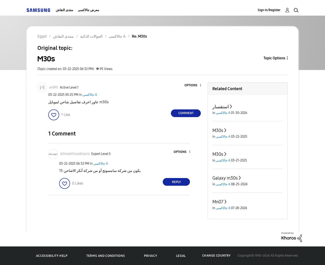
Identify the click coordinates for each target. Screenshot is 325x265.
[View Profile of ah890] (53, 87)
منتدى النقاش (64, 10)
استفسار (220, 106)
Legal (181, 256)
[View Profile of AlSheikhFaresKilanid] (75, 154)
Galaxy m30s (225, 178)
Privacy (150, 256)
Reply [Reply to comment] (176, 182)
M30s (217, 130)
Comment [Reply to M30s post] (186, 113)
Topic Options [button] (274, 58)
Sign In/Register (269, 10)
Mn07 (217, 202)
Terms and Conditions (105, 256)
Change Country (216, 256)
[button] (193, 85)
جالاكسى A (89, 95)
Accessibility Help (52, 256)
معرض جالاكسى (88, 10)
